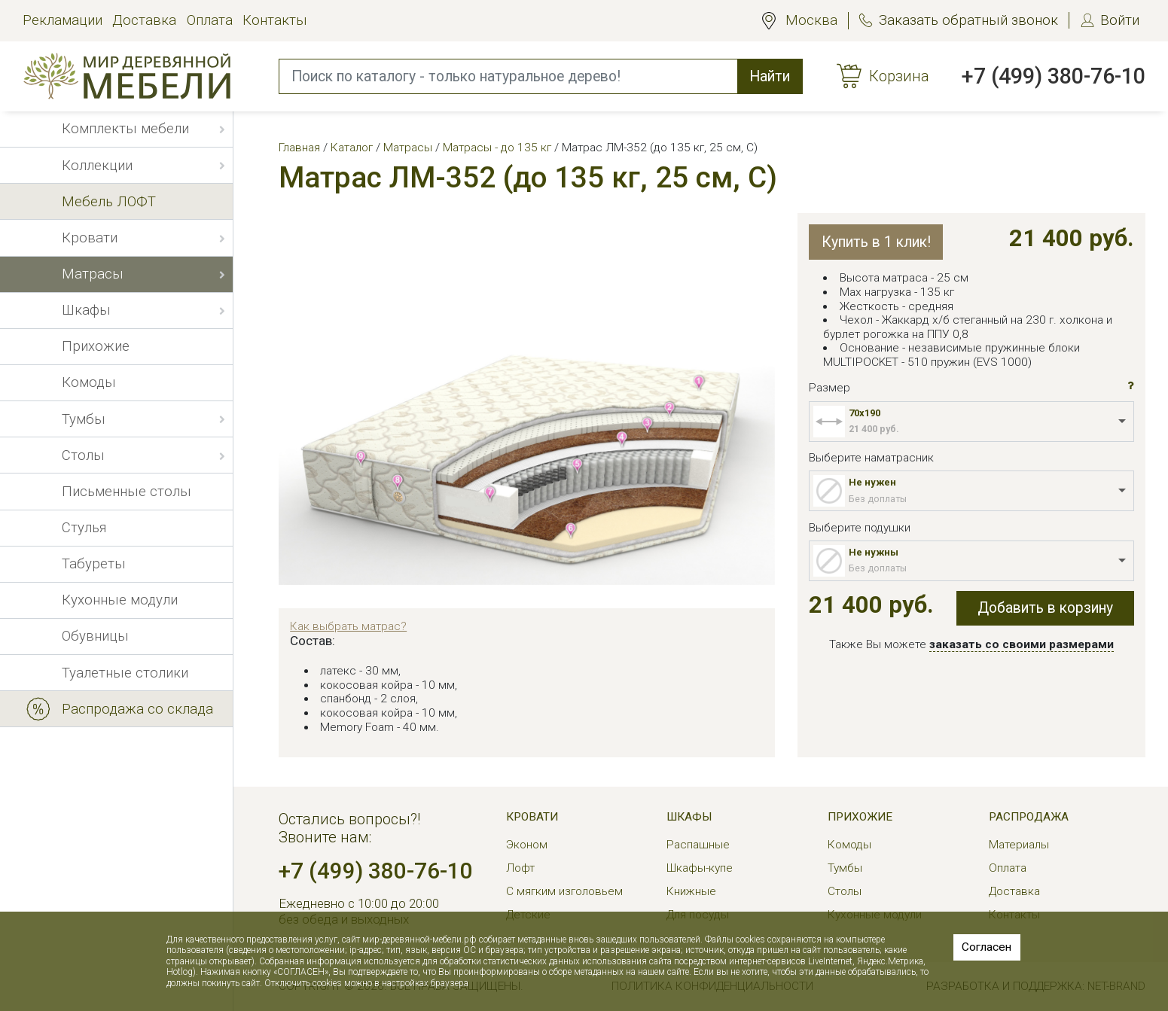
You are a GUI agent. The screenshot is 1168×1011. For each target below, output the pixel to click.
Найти (769, 76)
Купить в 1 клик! (876, 242)
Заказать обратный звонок (968, 20)
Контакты (274, 20)
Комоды (849, 844)
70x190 (864, 413)
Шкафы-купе (699, 868)
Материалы (1019, 844)
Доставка (144, 20)
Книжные (691, 891)
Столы (845, 891)
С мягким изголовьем (564, 891)
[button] (1130, 386)
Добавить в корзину (1045, 608)
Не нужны (873, 552)
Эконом (526, 844)
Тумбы (845, 868)
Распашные (698, 844)
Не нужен (872, 482)
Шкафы (689, 817)
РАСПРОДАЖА (1029, 817)
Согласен (986, 947)
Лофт (520, 868)
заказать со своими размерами (1021, 644)
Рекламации (62, 20)
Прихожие (860, 817)
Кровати (532, 817)
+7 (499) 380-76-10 (1053, 76)
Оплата (210, 20)
